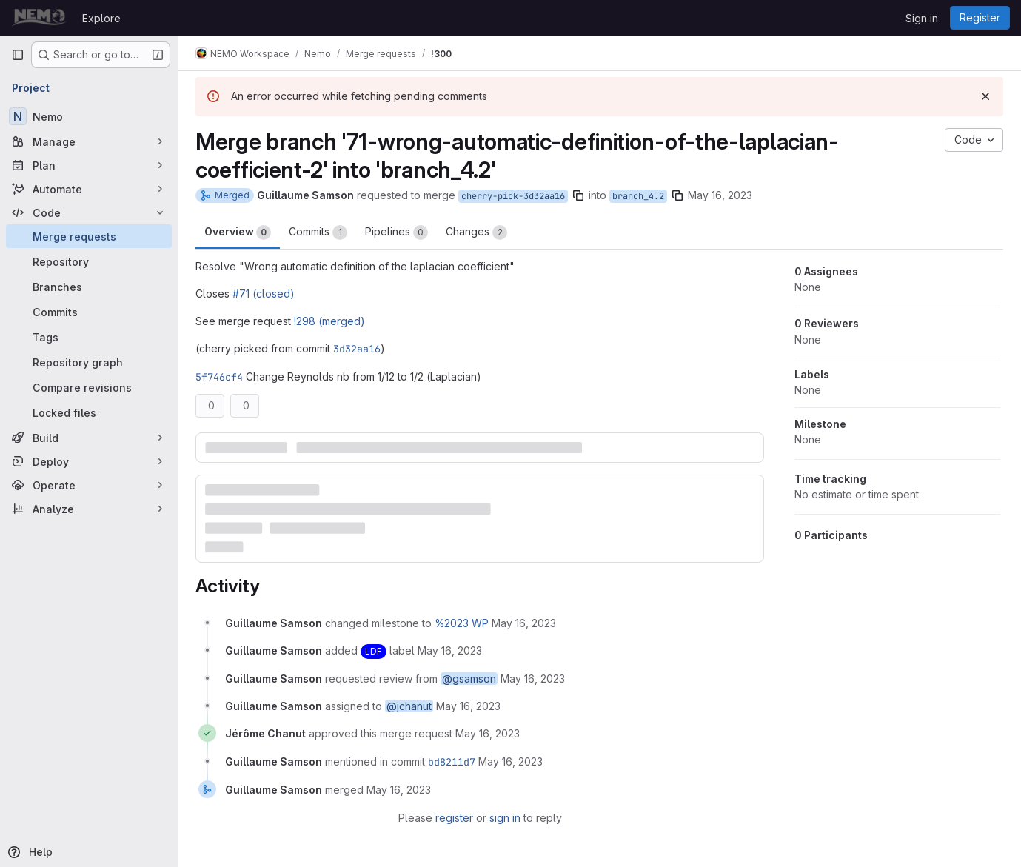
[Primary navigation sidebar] (18, 55)
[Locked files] (89, 412)
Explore (101, 18)
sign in (504, 817)
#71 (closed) (263, 293)
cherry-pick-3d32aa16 (513, 196)
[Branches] (89, 286)
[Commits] (89, 312)
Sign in (921, 18)
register (454, 817)
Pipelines (396, 232)
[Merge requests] (89, 236)
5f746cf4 (219, 377)
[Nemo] (89, 116)
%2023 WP (462, 623)
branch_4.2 (638, 196)
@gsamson (469, 678)
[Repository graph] (89, 362)
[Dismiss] (985, 96)
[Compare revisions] (89, 387)
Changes (476, 232)
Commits (318, 232)
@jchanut (409, 706)
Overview (237, 232)
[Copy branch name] (578, 195)
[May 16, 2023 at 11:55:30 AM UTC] (524, 623)
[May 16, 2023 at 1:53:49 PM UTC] (510, 761)
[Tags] (89, 337)
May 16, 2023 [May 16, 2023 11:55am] (720, 195)
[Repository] (89, 261)
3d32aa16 (357, 348)
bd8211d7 (451, 762)
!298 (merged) (329, 321)
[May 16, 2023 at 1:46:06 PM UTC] (487, 733)
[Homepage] (39, 18)
